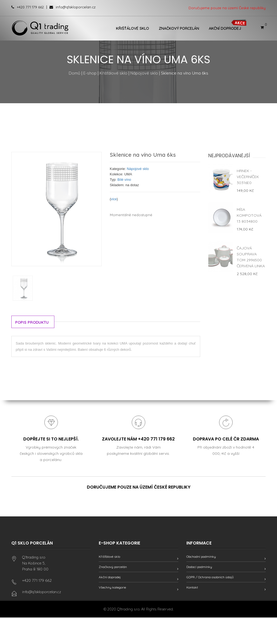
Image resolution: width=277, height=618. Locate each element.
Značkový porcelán (179, 28)
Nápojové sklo (144, 73)
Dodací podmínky (199, 567)
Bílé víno (124, 180)
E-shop (90, 73)
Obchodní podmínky (201, 557)
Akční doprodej (225, 28)
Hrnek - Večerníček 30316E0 (248, 176)
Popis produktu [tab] (33, 322)
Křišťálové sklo (132, 28)
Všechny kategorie (112, 588)
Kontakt (192, 588)
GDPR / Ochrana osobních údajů (210, 578)
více (114, 199)
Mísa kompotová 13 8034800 (249, 215)
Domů (74, 73)
